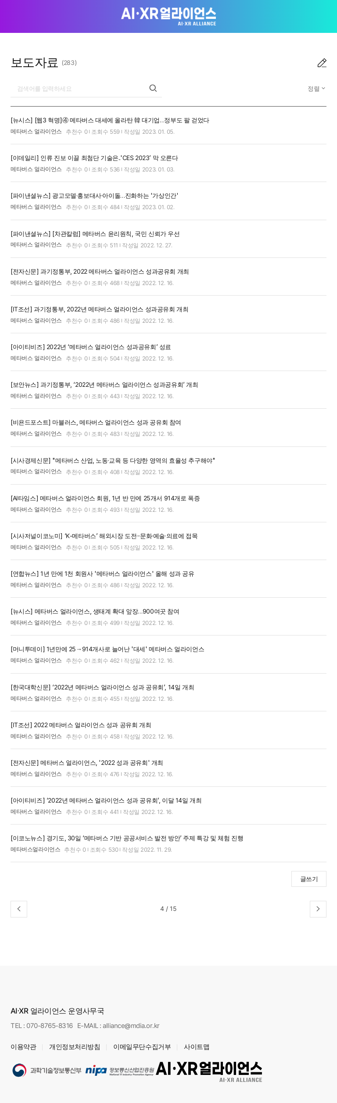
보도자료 (35, 62)
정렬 (315, 88)
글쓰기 (309, 878)
